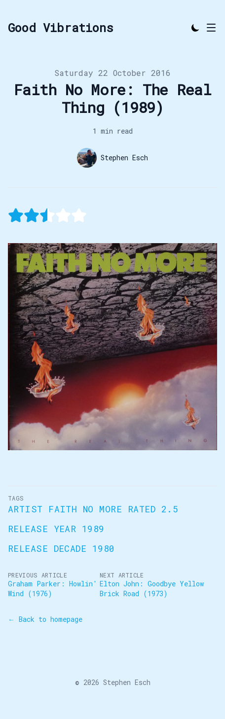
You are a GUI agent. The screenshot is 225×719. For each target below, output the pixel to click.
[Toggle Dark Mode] (195, 28)
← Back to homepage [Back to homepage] (45, 619)
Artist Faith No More (65, 509)
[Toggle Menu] (211, 28)
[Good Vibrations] (60, 28)
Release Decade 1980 (61, 548)
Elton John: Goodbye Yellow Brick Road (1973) (152, 588)
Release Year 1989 (56, 529)
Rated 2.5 (153, 509)
